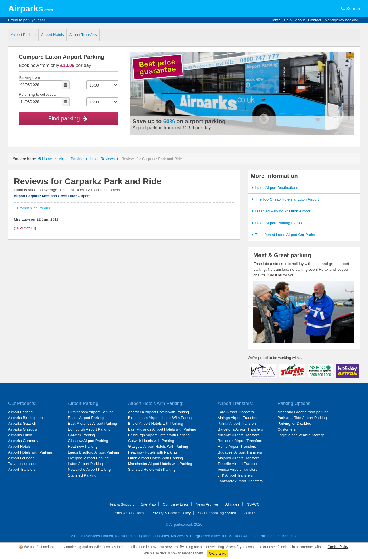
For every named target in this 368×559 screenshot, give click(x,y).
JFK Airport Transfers (235, 475)
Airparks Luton (20, 435)
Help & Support (121, 504)
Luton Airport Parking (85, 464)
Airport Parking (23, 34)
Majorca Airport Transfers (238, 458)
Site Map (148, 504)
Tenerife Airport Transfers (238, 464)
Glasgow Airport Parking (88, 441)
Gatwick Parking (81, 435)
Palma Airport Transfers (237, 423)
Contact (314, 20)
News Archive (206, 504)
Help (288, 20)
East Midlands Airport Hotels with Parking (162, 429)
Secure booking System (217, 513)
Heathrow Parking (82, 446)
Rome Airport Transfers (237, 446)
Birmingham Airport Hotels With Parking (160, 418)
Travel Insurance (22, 464)
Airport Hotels (52, 34)
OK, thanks (217, 554)
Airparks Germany (23, 441)
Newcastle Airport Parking (89, 469)
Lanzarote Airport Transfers (240, 481)
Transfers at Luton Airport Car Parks (282, 235)
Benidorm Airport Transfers (240, 441)
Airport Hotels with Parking (30, 452)
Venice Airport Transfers (237, 469)
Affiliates (232, 504)
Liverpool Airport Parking (88, 458)
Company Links (176, 504)
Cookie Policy (338, 547)
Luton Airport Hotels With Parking (155, 458)
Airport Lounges (21, 458)
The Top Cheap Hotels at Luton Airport (284, 199)
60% (169, 121)
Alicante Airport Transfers (238, 435)
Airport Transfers (83, 34)
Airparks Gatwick (22, 423)
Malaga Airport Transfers (238, 418)
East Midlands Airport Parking (92, 423)
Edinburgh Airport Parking (89, 429)
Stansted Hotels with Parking (152, 469)
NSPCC (253, 504)
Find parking (68, 118)
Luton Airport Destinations (274, 187)
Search (353, 8)
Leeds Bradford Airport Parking (93, 452)
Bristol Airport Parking (86, 418)
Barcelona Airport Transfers (240, 429)
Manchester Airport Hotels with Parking (160, 464)
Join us (250, 513)
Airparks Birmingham (25, 418)
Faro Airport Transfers (236, 412)
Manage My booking (341, 20)
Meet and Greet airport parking (302, 412)
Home (276, 20)
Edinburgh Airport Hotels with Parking (159, 435)
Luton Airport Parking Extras (276, 223)
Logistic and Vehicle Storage (301, 435)
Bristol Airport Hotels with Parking (155, 423)
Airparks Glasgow (22, 429)
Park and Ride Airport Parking (302, 418)
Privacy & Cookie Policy (171, 513)
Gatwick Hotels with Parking (151, 441)
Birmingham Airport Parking (90, 412)
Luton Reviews (102, 159)
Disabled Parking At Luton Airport (280, 211)
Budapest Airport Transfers (240, 452)
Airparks (30, 8)
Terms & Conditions (128, 513)
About (300, 20)
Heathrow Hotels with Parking (152, 452)
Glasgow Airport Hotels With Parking (158, 446)
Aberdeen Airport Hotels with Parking (158, 412)
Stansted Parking (82, 475)
